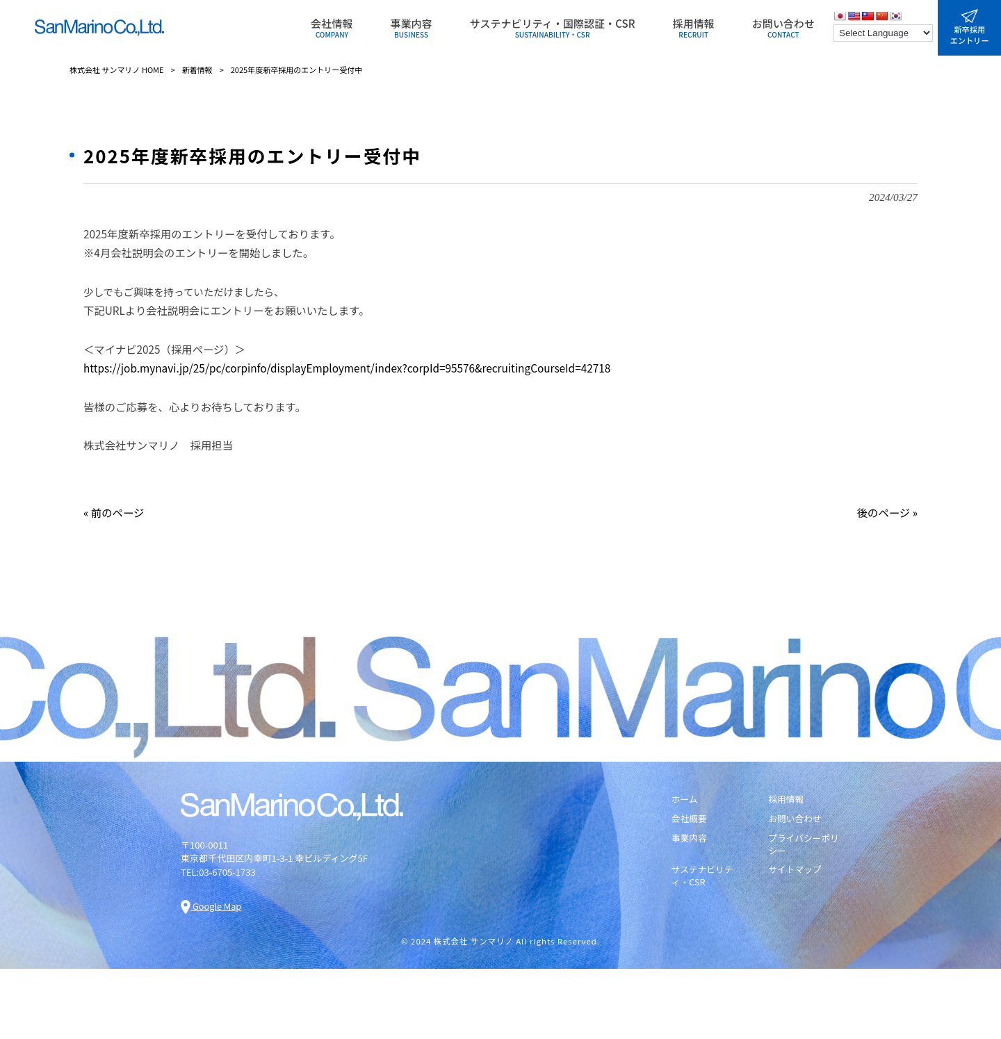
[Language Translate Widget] (883, 33)
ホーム (685, 799)
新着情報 (197, 69)
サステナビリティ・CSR (703, 877)
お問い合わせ (795, 819)
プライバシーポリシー (804, 845)
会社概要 (690, 819)
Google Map (212, 906)
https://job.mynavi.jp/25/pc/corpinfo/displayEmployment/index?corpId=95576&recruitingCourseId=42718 (346, 367)
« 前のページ (113, 512)
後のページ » (887, 512)
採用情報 (786, 799)
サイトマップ (795, 871)
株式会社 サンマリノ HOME (117, 69)
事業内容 (690, 839)
